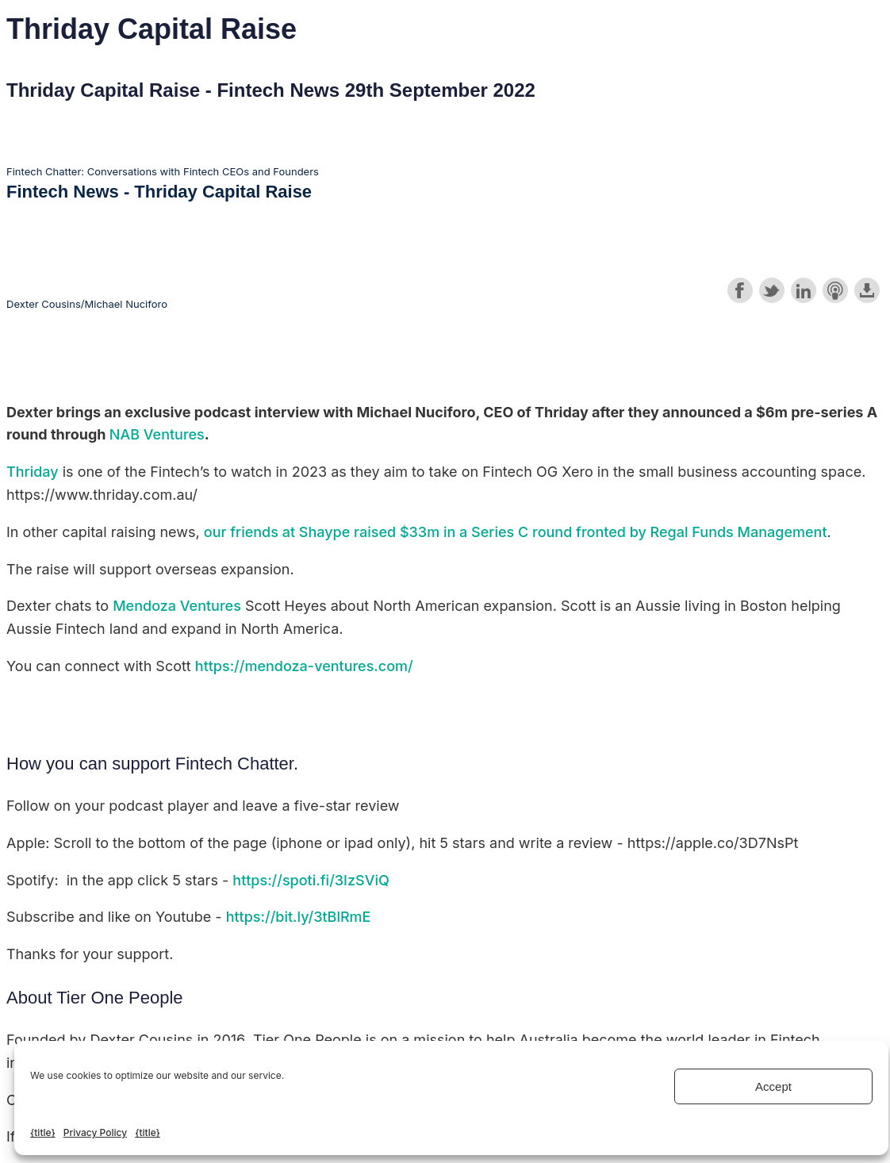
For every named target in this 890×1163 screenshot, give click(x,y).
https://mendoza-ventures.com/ (304, 666)
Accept (773, 1086)
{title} (43, 1132)
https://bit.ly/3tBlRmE (298, 916)
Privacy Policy (95, 1132)
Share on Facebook (740, 290)
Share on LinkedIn (803, 290)
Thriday (32, 471)
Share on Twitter (772, 290)
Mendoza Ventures (177, 605)
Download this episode (867, 290)
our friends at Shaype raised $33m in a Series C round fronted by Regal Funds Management (515, 532)
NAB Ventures (157, 434)
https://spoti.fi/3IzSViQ (310, 880)
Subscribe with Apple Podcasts (835, 290)
